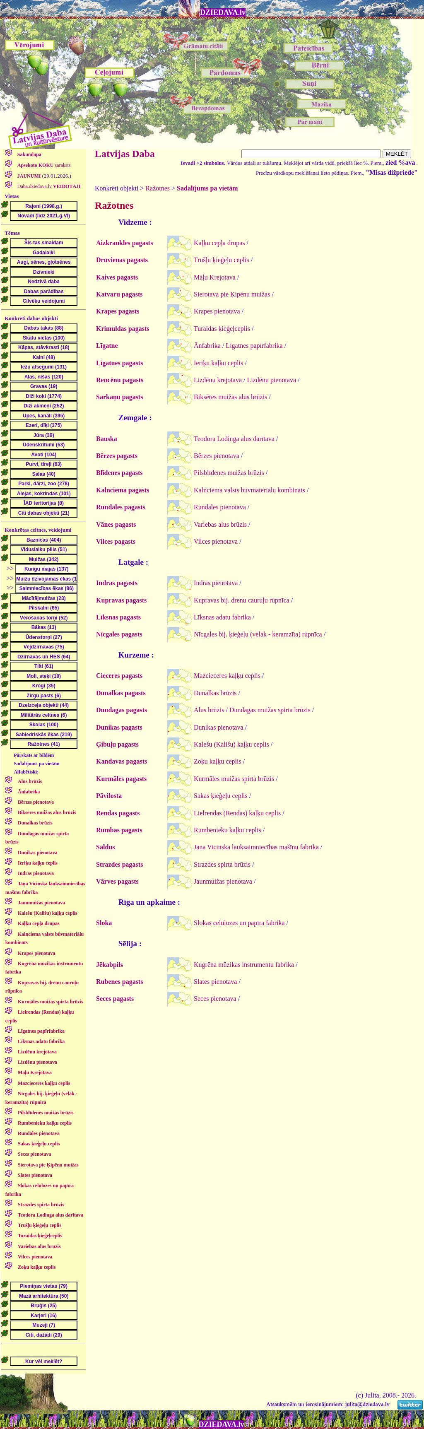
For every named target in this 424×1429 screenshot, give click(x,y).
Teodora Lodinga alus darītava (234, 438)
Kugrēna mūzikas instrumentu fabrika (244, 964)
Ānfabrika (207, 345)
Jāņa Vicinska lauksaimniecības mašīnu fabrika (256, 847)
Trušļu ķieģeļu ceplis (221, 259)
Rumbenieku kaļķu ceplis (227, 830)
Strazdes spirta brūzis (222, 864)
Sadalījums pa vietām (207, 188)
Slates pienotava (215, 981)
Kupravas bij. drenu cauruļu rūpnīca (241, 600)
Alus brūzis (209, 709)
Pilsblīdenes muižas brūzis (229, 472)
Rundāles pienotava (220, 507)
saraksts (43, 165)
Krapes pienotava (217, 311)
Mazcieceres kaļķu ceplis (227, 675)
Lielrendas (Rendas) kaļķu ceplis (237, 813)
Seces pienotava (215, 998)
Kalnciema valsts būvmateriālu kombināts (249, 490)
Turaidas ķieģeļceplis (222, 328)
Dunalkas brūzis (215, 692)
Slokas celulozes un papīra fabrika (239, 922)
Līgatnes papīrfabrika (254, 345)
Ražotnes (157, 188)
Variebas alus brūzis (220, 524)
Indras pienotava (216, 582)
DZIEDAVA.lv (223, 12)
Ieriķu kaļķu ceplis (218, 362)
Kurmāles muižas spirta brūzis (234, 778)
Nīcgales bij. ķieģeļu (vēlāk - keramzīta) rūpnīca (258, 634)
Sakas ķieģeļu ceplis (221, 795)
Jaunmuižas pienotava (223, 881)
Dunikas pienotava (218, 727)
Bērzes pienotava (216, 455)
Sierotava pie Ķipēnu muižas (232, 294)
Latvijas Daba (125, 153)
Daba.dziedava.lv (48, 186)
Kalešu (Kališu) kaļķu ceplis (231, 744)
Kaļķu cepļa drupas (219, 242)
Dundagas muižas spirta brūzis (270, 709)
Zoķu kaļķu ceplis (217, 761)
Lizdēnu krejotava (218, 379)
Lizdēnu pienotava (271, 379)
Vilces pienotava (216, 541)
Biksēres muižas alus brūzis (230, 396)
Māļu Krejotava (215, 277)
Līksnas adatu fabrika (222, 617)
